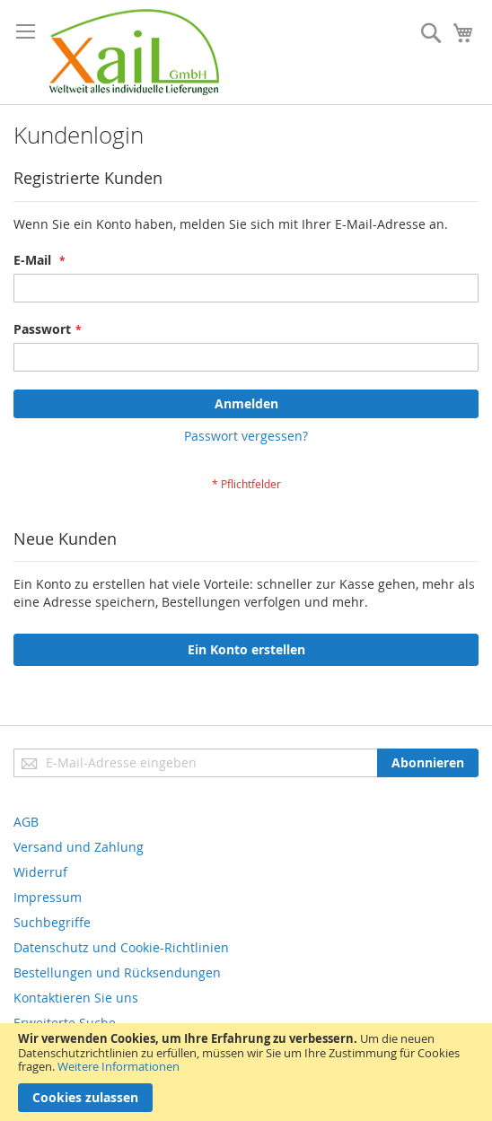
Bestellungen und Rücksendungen (117, 972)
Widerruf (40, 871)
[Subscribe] (428, 763)
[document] (246, 1072)
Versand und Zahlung (78, 846)
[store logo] (134, 52)
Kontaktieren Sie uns (75, 997)
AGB (26, 821)
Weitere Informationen (118, 1066)
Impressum (47, 897)
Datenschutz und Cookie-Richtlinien (121, 947)
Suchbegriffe (52, 922)
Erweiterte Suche (64, 1022)
